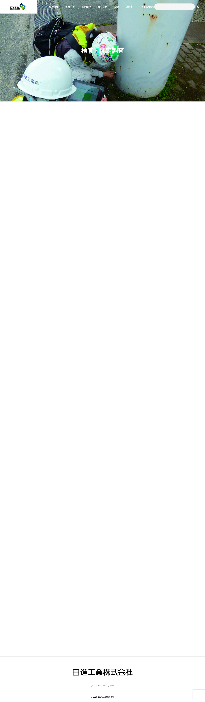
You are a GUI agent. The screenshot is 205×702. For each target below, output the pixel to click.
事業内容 (70, 6)
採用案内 (130, 6)
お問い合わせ (149, 6)
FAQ (116, 6)
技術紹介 (86, 6)
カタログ (102, 6)
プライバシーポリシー (102, 685)
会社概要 (53, 6)
